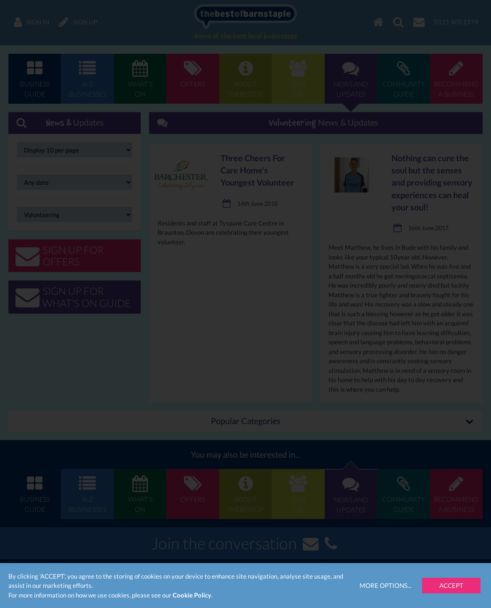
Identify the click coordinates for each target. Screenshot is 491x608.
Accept (451, 585)
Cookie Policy (192, 595)
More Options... (385, 585)
